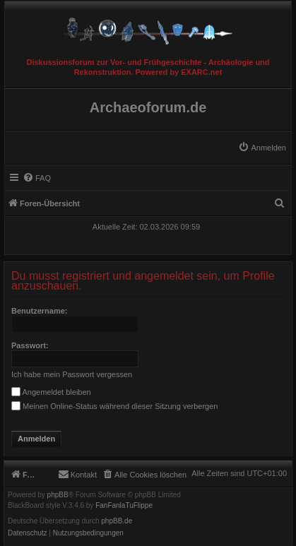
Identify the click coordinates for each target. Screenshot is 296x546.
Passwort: (30, 345)
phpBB (58, 495)
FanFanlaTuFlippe (124, 505)
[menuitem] (262, 147)
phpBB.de (116, 521)
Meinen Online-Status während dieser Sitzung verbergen (114, 406)
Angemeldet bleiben (51, 392)
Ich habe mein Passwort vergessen (71, 374)
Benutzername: (39, 311)
